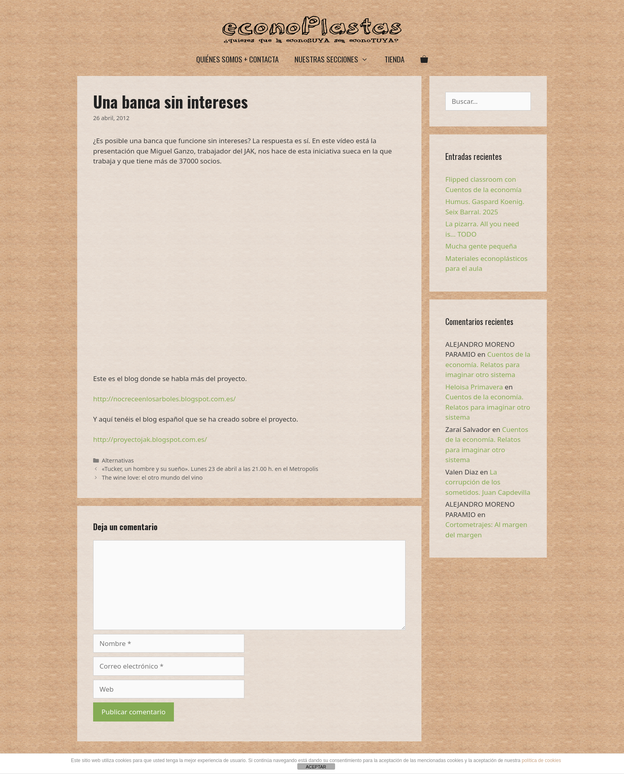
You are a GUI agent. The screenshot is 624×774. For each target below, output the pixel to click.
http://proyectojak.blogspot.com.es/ (150, 439)
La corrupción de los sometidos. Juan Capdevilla (487, 482)
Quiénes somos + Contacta (237, 58)
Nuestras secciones (335, 59)
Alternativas (118, 460)
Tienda (394, 58)
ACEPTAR (316, 766)
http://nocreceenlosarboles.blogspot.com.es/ (164, 398)
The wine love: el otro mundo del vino (152, 477)
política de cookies (541, 760)
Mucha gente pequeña (481, 246)
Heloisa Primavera (474, 386)
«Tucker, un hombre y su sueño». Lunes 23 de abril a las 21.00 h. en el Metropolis (210, 469)
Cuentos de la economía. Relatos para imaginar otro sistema (487, 364)
